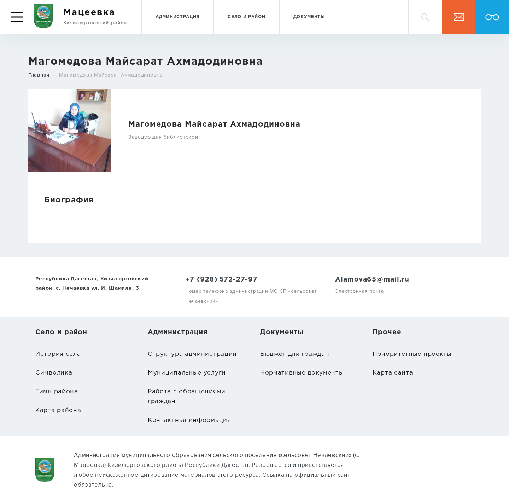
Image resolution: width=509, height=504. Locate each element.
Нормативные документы (302, 373)
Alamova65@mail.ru (372, 280)
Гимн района (56, 391)
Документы (309, 17)
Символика (53, 373)
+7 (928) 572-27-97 (221, 280)
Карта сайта (393, 373)
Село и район (246, 17)
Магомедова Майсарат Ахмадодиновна (111, 75)
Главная (38, 75)
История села (58, 354)
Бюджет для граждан (294, 354)
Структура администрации (192, 354)
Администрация (178, 17)
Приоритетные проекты (412, 354)
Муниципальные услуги (187, 373)
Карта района (58, 410)
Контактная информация (189, 420)
